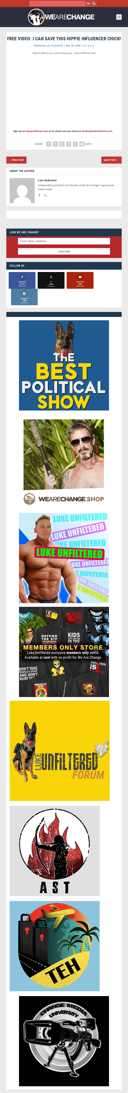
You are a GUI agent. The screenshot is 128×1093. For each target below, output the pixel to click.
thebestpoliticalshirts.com (97, 131)
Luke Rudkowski (54, 45)
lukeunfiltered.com (37, 131)
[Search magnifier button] (94, 3)
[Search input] (58, 3)
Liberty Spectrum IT (87, 1090)
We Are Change (68, 1086)
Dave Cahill (48, 1090)
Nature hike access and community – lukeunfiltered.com (64, 53)
